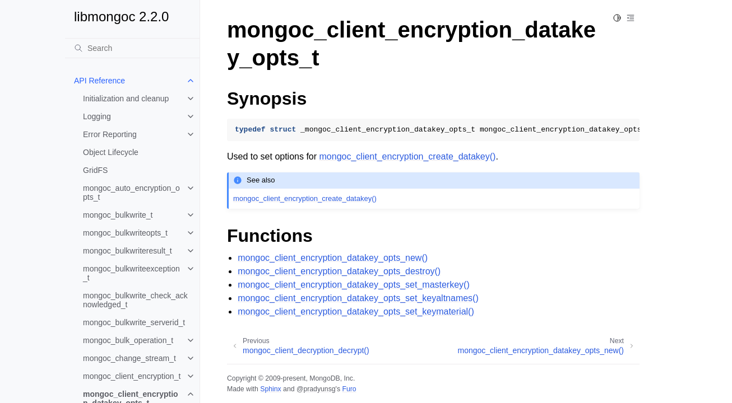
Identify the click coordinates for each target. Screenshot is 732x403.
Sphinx (270, 389)
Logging (97, 116)
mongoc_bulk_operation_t (128, 340)
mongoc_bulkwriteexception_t (131, 273)
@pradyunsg (316, 389)
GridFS (95, 170)
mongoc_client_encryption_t (131, 376)
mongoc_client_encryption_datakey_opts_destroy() (339, 271)
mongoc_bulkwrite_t (118, 214)
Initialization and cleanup (126, 98)
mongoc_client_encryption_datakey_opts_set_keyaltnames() (358, 298)
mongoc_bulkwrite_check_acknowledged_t (135, 300)
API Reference (99, 80)
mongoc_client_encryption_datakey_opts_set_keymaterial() (356, 311)
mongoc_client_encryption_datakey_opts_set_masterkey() (354, 284)
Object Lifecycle (110, 152)
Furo (349, 389)
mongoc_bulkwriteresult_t (127, 250)
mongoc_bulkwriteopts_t (125, 232)
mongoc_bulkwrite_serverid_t (134, 322)
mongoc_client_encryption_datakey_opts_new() (333, 258)
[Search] (132, 48)
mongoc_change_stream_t (129, 358)
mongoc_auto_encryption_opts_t (131, 193)
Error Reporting (110, 134)
